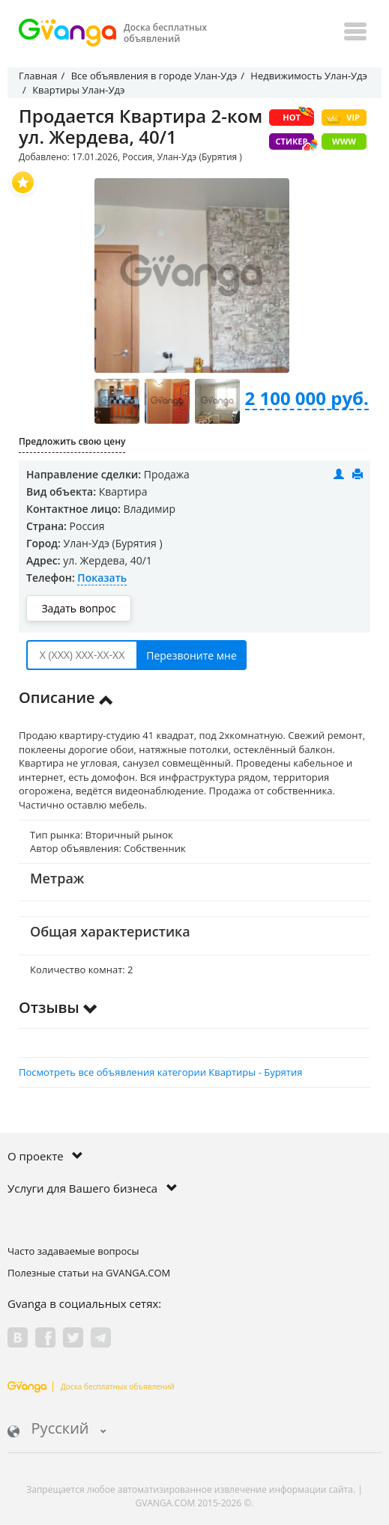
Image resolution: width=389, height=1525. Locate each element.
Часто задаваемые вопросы (73, 1251)
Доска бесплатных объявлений (91, 1386)
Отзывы (58, 1007)
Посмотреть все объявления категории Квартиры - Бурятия (160, 1072)
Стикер (295, 143)
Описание (66, 697)
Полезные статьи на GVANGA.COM (88, 1272)
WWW (344, 141)
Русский (56, 1429)
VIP (342, 118)
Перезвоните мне (191, 655)
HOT (298, 116)
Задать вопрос (78, 608)
